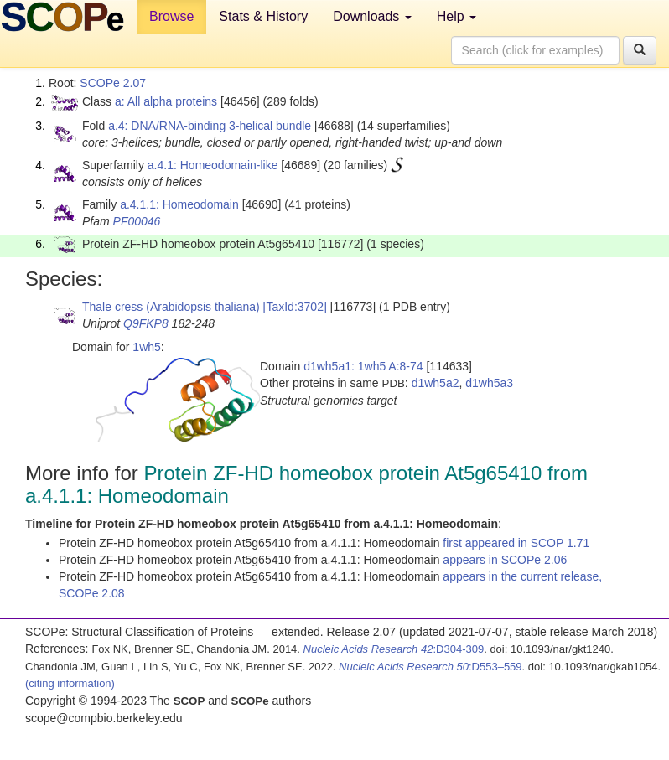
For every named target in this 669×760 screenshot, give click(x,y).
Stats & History (263, 16)
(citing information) (70, 683)
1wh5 (146, 347)
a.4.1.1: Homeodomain (179, 204)
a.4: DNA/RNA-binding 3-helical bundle (209, 125)
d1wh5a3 (489, 383)
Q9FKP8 (146, 323)
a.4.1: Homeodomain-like (213, 165)
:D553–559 (430, 666)
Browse (171, 16)
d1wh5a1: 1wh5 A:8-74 (363, 366)
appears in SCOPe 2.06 (505, 559)
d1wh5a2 (435, 383)
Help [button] (456, 16)
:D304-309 (394, 649)
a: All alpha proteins (166, 101)
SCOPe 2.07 (113, 83)
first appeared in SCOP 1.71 (516, 543)
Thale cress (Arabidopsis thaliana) (171, 306)
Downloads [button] (372, 16)
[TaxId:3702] (295, 306)
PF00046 (137, 221)
